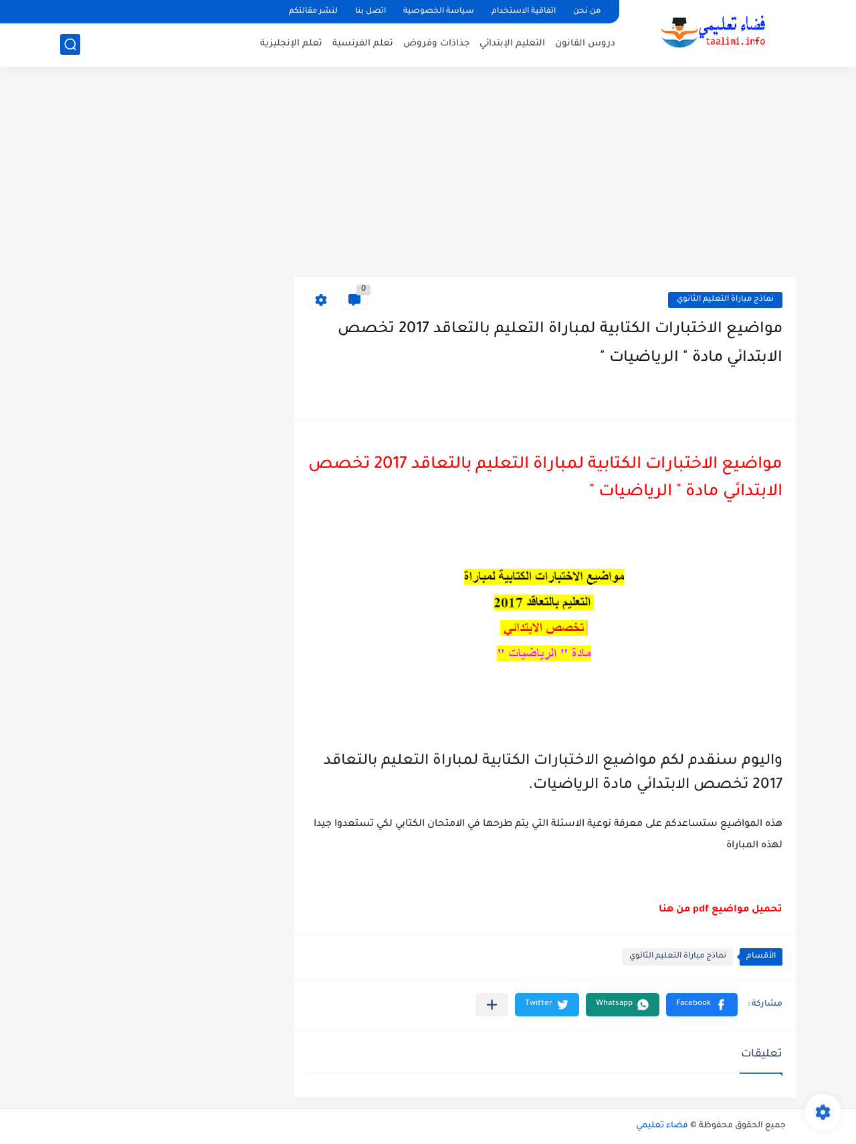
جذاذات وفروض (436, 44)
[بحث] (70, 44)
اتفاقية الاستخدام (524, 11)
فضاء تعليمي (662, 1126)
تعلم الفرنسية (362, 44)
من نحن (587, 11)
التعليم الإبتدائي (512, 44)
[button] (702, 1004)
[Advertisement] (428, 173)
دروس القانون (585, 44)
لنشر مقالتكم (313, 11)
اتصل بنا (370, 11)
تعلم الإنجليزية (291, 44)
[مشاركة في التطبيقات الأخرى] (491, 1004)
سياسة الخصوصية (438, 11)
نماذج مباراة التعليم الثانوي (725, 299)
